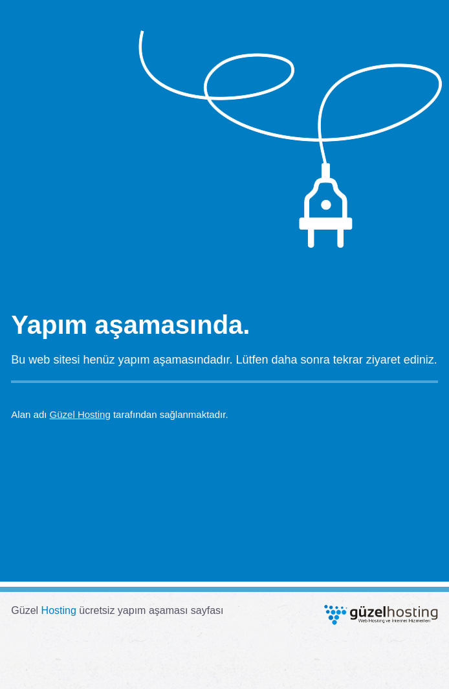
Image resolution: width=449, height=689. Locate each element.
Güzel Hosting (80, 414)
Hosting (58, 610)
